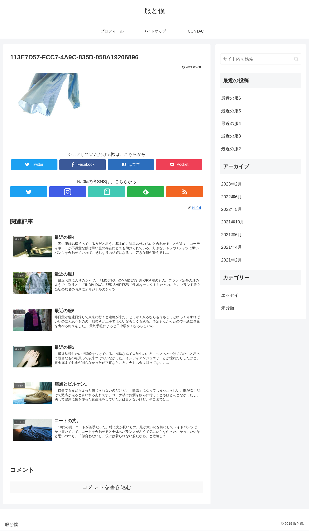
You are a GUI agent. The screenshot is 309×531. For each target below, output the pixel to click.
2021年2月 (231, 260)
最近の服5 (231, 111)
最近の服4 (231, 123)
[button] (296, 59)
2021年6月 (231, 234)
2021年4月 (231, 247)
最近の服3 (231, 136)
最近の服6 (231, 98)
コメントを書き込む (107, 487)
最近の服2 (231, 148)
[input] (260, 59)
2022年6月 (231, 196)
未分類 (227, 307)
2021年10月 (232, 222)
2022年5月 (231, 209)
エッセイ (230, 295)
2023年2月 (231, 184)
